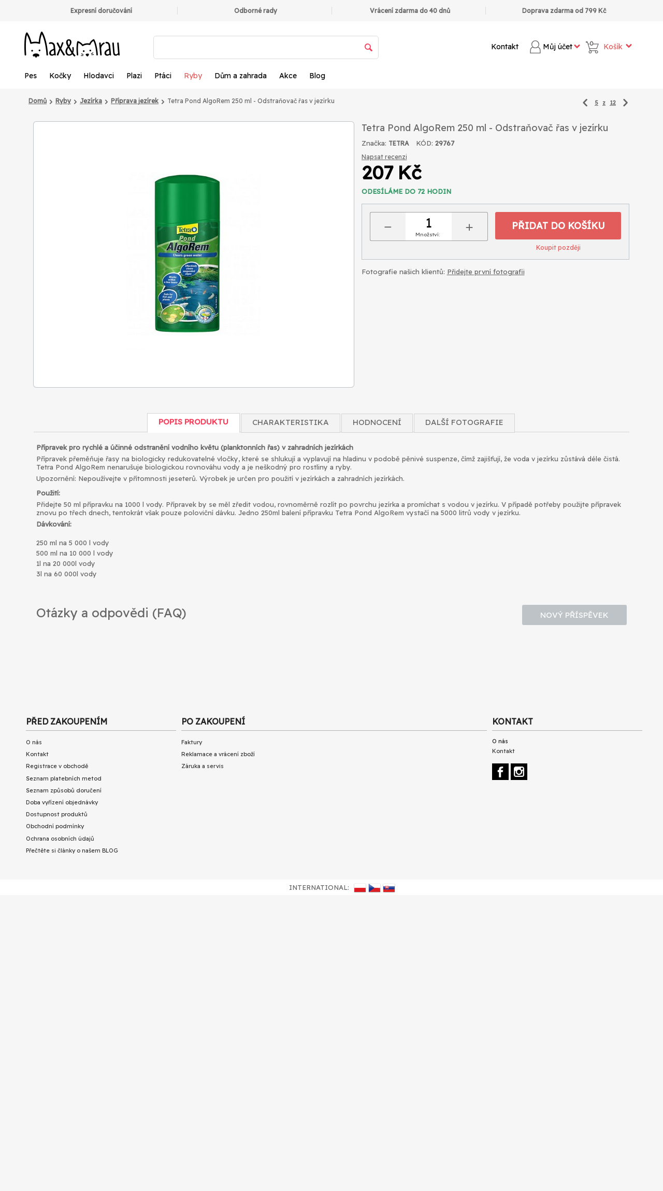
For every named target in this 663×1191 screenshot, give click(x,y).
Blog (317, 75)
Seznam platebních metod (64, 778)
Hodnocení (377, 422)
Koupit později (558, 247)
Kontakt (504, 46)
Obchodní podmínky (55, 826)
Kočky (60, 75)
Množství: (427, 234)
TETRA (398, 143)
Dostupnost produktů (57, 814)
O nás (34, 742)
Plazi (134, 75)
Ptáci (162, 75)
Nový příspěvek (574, 615)
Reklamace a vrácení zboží (218, 754)
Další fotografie (464, 422)
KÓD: (424, 143)
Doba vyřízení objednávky (62, 802)
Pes (30, 75)
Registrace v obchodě (57, 766)
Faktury (191, 742)
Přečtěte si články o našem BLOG (72, 850)
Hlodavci (98, 75)
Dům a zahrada (240, 75)
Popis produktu (193, 422)
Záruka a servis (202, 766)
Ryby (193, 75)
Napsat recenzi (384, 157)
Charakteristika (290, 422)
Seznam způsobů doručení (64, 790)
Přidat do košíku (558, 226)
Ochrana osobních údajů (60, 838)
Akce (288, 75)
